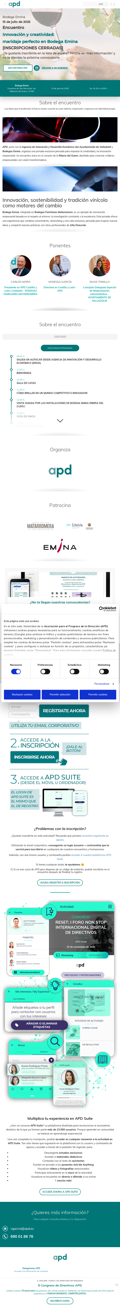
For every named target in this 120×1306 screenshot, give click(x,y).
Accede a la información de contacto (31, 1271)
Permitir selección (60, 694)
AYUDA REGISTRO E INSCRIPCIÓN (60, 882)
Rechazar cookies (22, 694)
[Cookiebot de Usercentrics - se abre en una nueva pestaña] (101, 608)
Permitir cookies (97, 694)
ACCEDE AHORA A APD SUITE (60, 1191)
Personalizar (102, 684)
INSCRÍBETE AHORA (60, 1301)
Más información (17, 68)
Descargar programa (60, 348)
